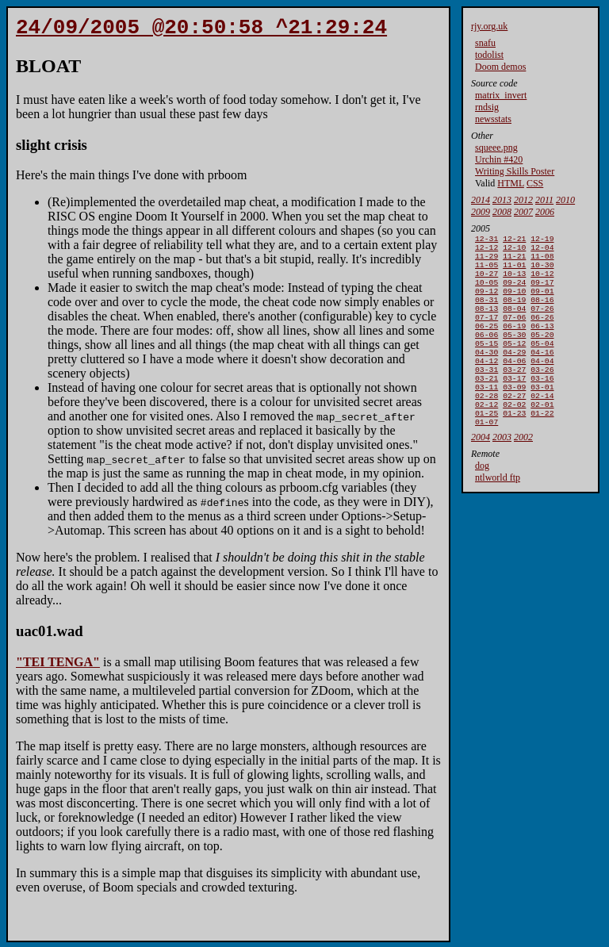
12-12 (486, 250)
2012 (523, 199)
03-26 (541, 394)
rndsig (487, 107)
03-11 (486, 415)
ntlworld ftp (497, 512)
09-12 (486, 302)
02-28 (486, 425)
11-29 (486, 260)
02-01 (541, 436)
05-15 (486, 363)
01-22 (541, 446)
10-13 (514, 281)
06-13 (541, 343)
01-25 (486, 446)
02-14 (541, 425)
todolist (489, 54)
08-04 (514, 322)
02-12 (486, 436)
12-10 (514, 250)
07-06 (514, 333)
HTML (510, 183)
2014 (480, 199)
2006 (544, 211)
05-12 (514, 363)
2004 (480, 471)
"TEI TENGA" (58, 666)
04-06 (514, 384)
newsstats (493, 119)
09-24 (514, 291)
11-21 (514, 260)
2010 (565, 199)
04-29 (514, 374)
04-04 (541, 384)
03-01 (541, 415)
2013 (501, 199)
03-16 (541, 405)
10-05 (486, 291)
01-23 (514, 446)
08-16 (541, 312)
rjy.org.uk (489, 26)
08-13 (486, 322)
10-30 (541, 271)
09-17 (541, 291)
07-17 (486, 333)
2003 (501, 471)
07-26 (541, 322)
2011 (544, 199)
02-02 (514, 436)
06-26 (541, 333)
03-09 (514, 415)
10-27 (486, 281)
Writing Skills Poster (514, 171)
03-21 (486, 405)
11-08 (541, 260)
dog (482, 500)
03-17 (514, 405)
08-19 (514, 312)
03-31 (486, 394)
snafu (485, 42)
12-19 (541, 240)
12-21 (514, 240)
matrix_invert (501, 95)
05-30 (514, 353)
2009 (480, 211)
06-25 (486, 343)
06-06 (486, 353)
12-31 (486, 240)
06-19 (514, 343)
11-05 (486, 271)
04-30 (486, 374)
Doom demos (500, 66)
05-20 (541, 353)
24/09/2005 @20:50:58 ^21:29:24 (201, 30)
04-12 (486, 384)
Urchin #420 (499, 159)
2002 (523, 471)
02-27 (514, 425)
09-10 (514, 302)
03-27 (514, 394)
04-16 (541, 374)
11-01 (514, 271)
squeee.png (496, 147)
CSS (535, 183)
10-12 (541, 281)
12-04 (541, 250)
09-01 (541, 302)
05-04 (541, 363)
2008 (501, 211)
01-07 (486, 456)
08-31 (486, 312)
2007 (523, 211)
